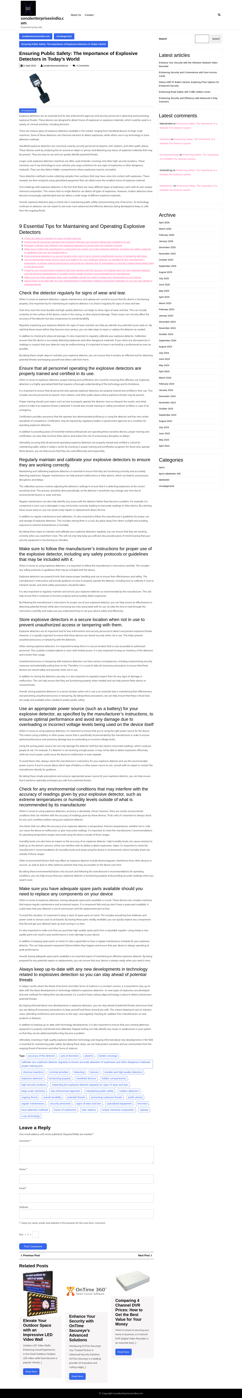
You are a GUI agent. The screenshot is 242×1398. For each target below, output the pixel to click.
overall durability (52, 1097)
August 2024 (165, 346)
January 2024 (166, 390)
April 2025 (164, 297)
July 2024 (164, 353)
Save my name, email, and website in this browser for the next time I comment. (64, 1222)
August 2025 (165, 272)
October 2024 (166, 334)
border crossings (108, 1056)
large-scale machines (33, 1091)
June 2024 (164, 359)
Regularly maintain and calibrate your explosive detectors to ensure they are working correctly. (73, 245)
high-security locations (33, 1084)
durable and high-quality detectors (123, 1072)
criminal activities (58, 1072)
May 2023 (164, 439)
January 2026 (166, 241)
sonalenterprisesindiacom (55, 65)
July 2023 (164, 427)
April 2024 (164, 371)
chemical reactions (33, 1072)
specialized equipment (119, 1103)
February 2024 (166, 383)
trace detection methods (34, 1110)
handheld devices (86, 1078)
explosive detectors (32, 1078)
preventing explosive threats (106, 1097)
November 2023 (167, 402)
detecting (79, 1072)
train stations (89, 1110)
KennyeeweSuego (169, 154)
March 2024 (165, 377)
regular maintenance (32, 1103)
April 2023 (164, 445)
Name (23, 1169)
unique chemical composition (118, 1110)
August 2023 (165, 421)
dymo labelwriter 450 (170, 473)
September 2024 (167, 340)
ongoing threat (29, 1097)
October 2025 (166, 259)
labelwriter (164, 479)
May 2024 (164, 365)
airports (89, 1056)
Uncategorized (64, 36)
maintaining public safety (99, 1091)
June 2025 (164, 284)
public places (135, 1097)
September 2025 (167, 266)
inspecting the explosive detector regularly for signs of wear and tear (90, 1084)
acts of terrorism (70, 1056)
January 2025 (166, 315)
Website (23, 1207)
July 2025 (164, 278)
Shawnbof (165, 139)
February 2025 (166, 309)
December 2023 (167, 396)
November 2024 (167, 328)
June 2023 (164, 433)
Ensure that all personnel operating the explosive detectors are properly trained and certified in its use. (77, 242)
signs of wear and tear (88, 1103)
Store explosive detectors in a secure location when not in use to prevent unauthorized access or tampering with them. (86, 256)
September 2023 (167, 415)
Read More (32, 1372)
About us (76, 15)
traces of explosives (65, 1110)
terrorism (142, 1103)
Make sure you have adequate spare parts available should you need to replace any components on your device (82, 277)
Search (163, 38)
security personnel (60, 1103)
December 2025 (167, 247)
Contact (89, 15)
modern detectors (129, 1091)
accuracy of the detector (41, 1056)
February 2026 (166, 235)
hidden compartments (114, 1078)
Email (23, 1188)
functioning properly (60, 1078)
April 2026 (164, 222)
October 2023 (166, 408)
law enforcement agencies (65, 1091)
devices (94, 1072)
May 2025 (164, 290)
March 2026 (165, 228)
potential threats (76, 1097)
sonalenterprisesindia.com (42, 20)
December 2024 (167, 321)
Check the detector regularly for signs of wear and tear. (52, 238)
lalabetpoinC (166, 185)
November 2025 (167, 253)
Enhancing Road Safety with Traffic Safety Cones (184, 91)
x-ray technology (30, 1116)
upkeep (144, 1110)
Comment (25, 1140)
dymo (162, 467)
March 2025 (165, 303)
